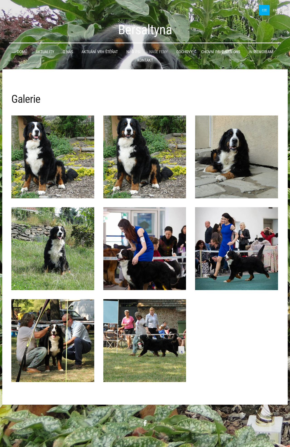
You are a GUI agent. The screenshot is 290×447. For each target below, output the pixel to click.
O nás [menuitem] (68, 52)
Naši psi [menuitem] (133, 52)
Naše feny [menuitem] (158, 52)
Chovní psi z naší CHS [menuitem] (220, 52)
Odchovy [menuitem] (184, 52)
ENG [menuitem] (275, 10)
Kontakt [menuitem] (145, 60)
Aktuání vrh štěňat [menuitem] (100, 52)
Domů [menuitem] (22, 52)
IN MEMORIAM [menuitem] (261, 52)
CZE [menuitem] (264, 10)
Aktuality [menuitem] (45, 52)
